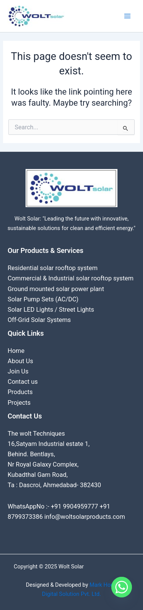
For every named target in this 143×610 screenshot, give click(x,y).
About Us (20, 361)
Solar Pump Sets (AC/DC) (43, 299)
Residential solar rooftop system (53, 268)
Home (16, 350)
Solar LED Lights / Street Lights (51, 309)
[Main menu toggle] (127, 16)
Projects (19, 402)
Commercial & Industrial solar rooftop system (70, 278)
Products (20, 392)
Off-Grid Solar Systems (39, 320)
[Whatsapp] (121, 590)
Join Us (18, 371)
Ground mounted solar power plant (56, 289)
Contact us (23, 381)
